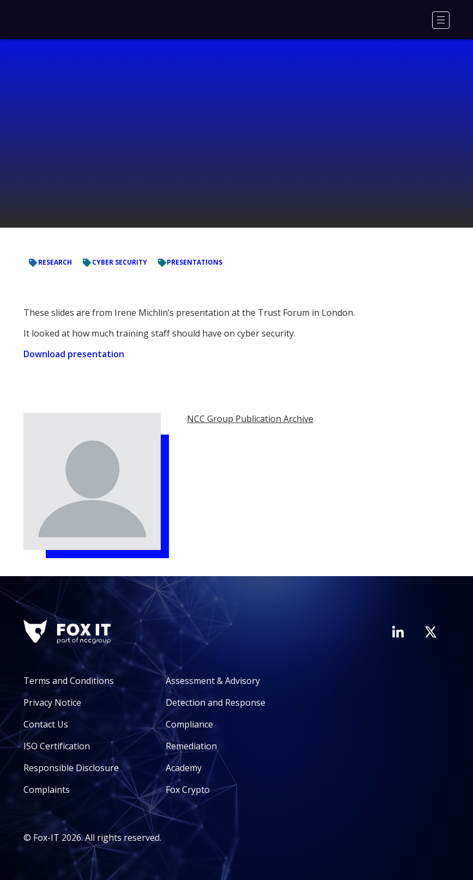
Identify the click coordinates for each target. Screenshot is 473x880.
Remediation (191, 746)
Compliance (189, 724)
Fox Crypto (188, 790)
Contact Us (45, 724)
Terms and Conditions (68, 681)
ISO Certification (56, 746)
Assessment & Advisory (213, 681)
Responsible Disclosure (71, 768)
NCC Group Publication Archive (250, 419)
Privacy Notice (52, 702)
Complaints (46, 790)
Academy (184, 768)
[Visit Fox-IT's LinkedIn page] (398, 632)
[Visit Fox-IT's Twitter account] (430, 631)
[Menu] (441, 20)
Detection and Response (215, 702)
